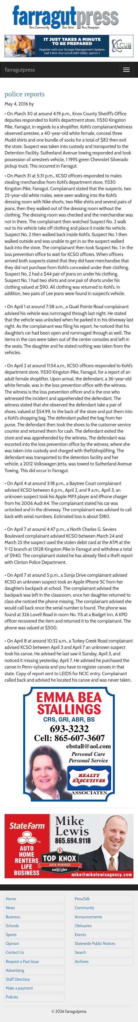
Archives (82, 961)
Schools (12, 926)
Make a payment (19, 988)
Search (80, 952)
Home (11, 899)
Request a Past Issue (22, 961)
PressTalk (82, 899)
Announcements (88, 917)
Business (13, 917)
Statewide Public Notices (95, 943)
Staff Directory (18, 979)
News (10, 907)
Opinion (12, 943)
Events (80, 934)
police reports (25, 94)
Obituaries (83, 926)
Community (84, 907)
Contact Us (15, 952)
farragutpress (20, 69)
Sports (11, 934)
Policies (12, 997)
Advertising (15, 970)
